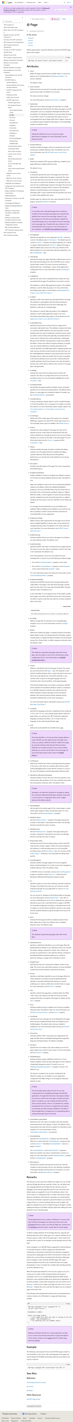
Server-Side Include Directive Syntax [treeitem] (16, 170)
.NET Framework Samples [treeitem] (11, 235)
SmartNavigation (64, 872)
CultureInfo (33, 443)
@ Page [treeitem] (12, 115)
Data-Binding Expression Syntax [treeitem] (15, 160)
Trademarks (14, 1421)
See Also (30, 45)
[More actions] (70, 19)
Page (48, 671)
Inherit (39, 242)
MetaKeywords (40, 831)
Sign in (69, 2)
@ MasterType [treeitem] (14, 141)
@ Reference (46, 202)
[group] (49, 1315)
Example (30, 43)
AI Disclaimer (5, 1418)
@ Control (31, 1225)
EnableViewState (46, 562)
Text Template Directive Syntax (39, 19)
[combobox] (12, 21)
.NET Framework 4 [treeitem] (9, 25)
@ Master (34, 1227)
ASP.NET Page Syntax (33, 1399)
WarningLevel (47, 1172)
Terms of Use (5, 1421)
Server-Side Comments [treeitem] (14, 151)
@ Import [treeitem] (12, 120)
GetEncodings (34, 853)
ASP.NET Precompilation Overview (56, 229)
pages (57, 247)
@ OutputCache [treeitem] (14, 130)
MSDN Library (63, 423)
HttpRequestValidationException (40, 1067)
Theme (51, 986)
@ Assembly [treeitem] (13, 128)
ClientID (59, 237)
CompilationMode (38, 395)
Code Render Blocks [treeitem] (13, 149)
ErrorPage (64, 623)
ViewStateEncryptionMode (38, 1132)
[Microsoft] (3, 2)
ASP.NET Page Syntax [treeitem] (14, 102)
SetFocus (51, 874)
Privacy (39, 1418)
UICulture (38, 1052)
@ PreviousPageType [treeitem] (15, 138)
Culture (49, 440)
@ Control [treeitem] (12, 117)
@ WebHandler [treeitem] (14, 143)
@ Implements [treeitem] (14, 123)
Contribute (32, 1418)
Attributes (31, 38)
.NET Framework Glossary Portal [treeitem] (14, 230)
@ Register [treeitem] (13, 125)
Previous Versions (16, 1418)
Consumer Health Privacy (52, 1418)
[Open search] (64, 2)
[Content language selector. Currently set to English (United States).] (9, 1413)
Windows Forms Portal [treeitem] (10, 55)
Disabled (66, 566)
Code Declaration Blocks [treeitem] (15, 146)
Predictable (52, 240)
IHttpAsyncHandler (58, 76)
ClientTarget (65, 269)
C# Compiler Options (37, 409)
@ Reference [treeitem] (13, 133)
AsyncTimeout (54, 100)
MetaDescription (41, 820)
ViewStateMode (46, 566)
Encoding (33, 381)
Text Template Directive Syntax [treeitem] (16, 111)
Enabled (37, 1146)
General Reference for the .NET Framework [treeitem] (13, 76)
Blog (24, 1418)
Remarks (30, 40)
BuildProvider (53, 898)
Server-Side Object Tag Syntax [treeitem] (14, 165)
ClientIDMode (37, 253)
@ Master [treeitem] (12, 136)
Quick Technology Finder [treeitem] (11, 27)
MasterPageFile (48, 813)
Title (31, 1001)
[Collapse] (22, 17)
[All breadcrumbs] (28, 19)
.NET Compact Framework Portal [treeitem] (13, 57)
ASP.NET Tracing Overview (38, 1012)
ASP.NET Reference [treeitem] (12, 82)
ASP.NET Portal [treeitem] (8, 52)
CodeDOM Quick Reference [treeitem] (13, 183)
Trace (55, 1012)
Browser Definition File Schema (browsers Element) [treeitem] (15, 86)
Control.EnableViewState (38, 575)
